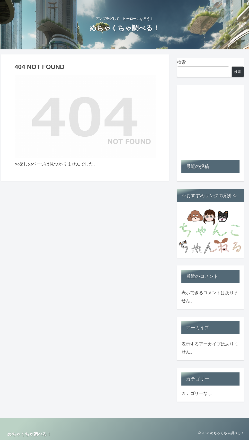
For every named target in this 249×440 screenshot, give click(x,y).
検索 (181, 62)
